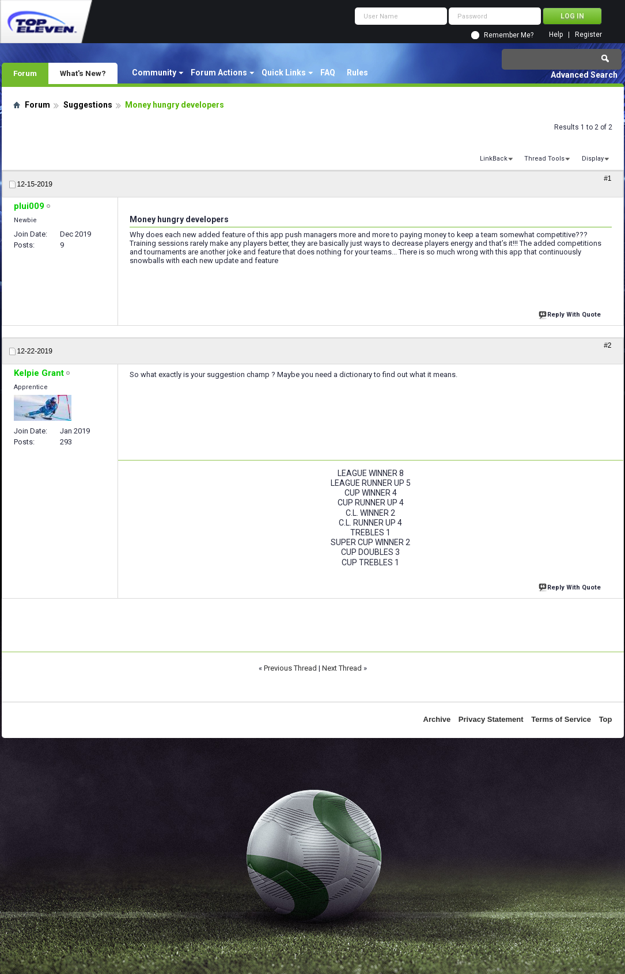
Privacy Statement (491, 719)
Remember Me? (508, 35)
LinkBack (493, 158)
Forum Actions (219, 72)
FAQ (327, 72)
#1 (607, 178)
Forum (25, 73)
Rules (357, 72)
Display (593, 158)
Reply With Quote (571, 313)
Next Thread (342, 668)
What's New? (83, 73)
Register (588, 35)
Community (154, 72)
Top (605, 719)
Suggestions (87, 104)
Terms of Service (561, 719)
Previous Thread (290, 668)
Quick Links (284, 72)
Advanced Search (584, 74)
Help (556, 35)
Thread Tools (544, 158)
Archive (437, 719)
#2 (607, 345)
